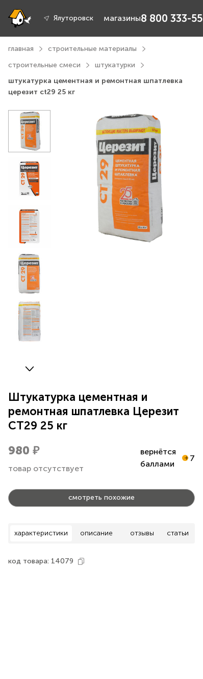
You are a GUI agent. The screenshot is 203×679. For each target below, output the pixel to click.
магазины (122, 18)
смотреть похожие (101, 497)
